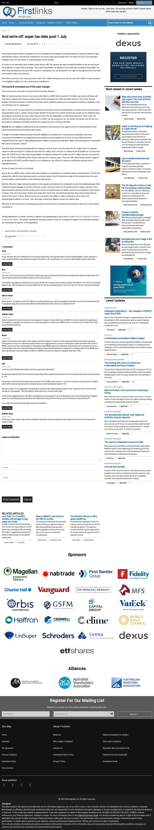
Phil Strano (110, 458)
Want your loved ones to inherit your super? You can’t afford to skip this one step (136, 99)
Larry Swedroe (111, 406)
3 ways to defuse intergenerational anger (133, 213)
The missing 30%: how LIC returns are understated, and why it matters (122, 364)
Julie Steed (110, 330)
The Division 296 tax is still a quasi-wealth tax (83, 517)
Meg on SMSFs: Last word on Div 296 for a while (50, 517)
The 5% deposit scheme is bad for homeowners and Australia (136, 186)
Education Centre (55, 23)
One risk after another (114, 467)
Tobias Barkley (128, 119)
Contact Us (57, 748)
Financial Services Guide (88, 815)
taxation (33, 231)
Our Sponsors (7, 748)
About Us (57, 735)
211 (9, 30)
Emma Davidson (112, 382)
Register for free (144, 3)
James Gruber (8, 542)
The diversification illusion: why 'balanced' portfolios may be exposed (124, 416)
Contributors (40, 23)
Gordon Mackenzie (13, 44)
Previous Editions (26, 23)
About (131, 3)
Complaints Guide (110, 761)
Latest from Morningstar (113, 387)
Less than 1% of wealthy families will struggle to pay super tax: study (15, 519)
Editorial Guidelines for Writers (115, 735)
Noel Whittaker (129, 259)
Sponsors (122, 3)
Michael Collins (112, 354)
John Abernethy (129, 178)
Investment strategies (112, 411)
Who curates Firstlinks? (63, 741)
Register (135, 714)
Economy (108, 335)
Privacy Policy (59, 761)
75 (132, 382)
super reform (10, 231)
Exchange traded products (114, 360)
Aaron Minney (128, 151)
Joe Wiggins (111, 483)
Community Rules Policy (63, 755)
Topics (13, 23)
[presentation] (20, 489)
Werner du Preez (112, 434)
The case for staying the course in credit (123, 442)
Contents (5, 741)
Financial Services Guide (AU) (115, 755)
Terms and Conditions (112, 741)
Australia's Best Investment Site (116, 748)
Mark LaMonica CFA (130, 205)
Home (4, 23)
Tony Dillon (76, 540)
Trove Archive (7, 768)
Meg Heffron (42, 540)
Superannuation (110, 308)
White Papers (73, 23)
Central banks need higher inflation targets (124, 338)
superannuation (22, 231)
